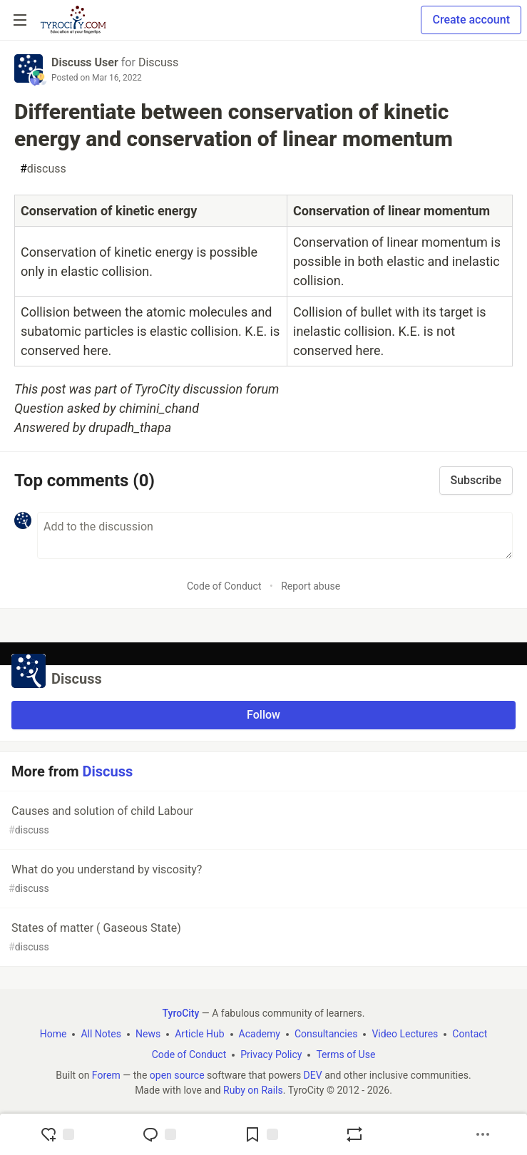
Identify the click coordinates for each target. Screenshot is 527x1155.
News (147, 1034)
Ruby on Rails (253, 1090)
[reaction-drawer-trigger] (57, 1134)
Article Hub (199, 1034)
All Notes (101, 1034)
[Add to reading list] (261, 1134)
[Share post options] (483, 1134)
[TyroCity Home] (73, 20)
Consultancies (326, 1034)
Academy (259, 1034)
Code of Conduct (224, 586)
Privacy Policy (271, 1054)
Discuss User (84, 62)
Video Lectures (405, 1034)
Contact (469, 1034)
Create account (471, 19)
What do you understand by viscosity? (262, 879)
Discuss (158, 62)
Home (53, 1034)
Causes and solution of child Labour (262, 821)
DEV (313, 1075)
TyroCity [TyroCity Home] (181, 1013)
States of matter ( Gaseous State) (262, 938)
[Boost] (354, 1134)
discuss (43, 169)
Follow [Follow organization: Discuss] (263, 715)
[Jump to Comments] (159, 1134)
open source (177, 1075)
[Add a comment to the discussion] (275, 535)
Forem (106, 1075)
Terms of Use (345, 1054)
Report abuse (310, 586)
